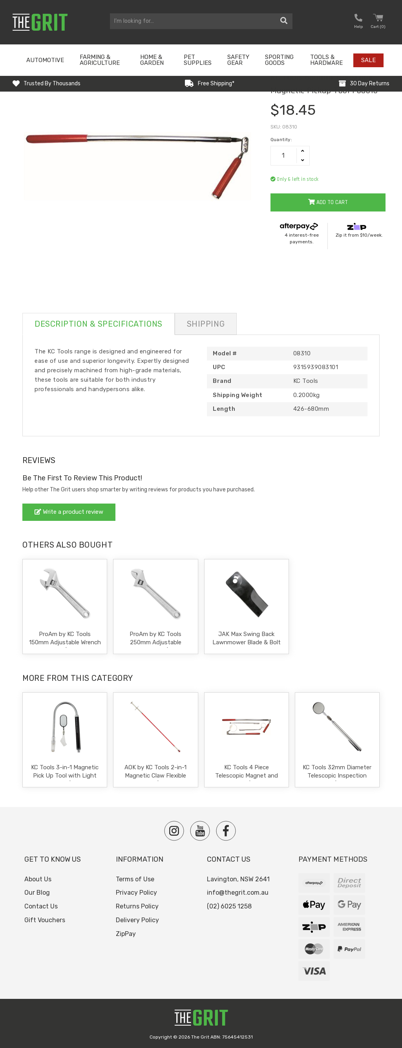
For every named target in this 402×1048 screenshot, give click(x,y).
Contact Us (41, 906)
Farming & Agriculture (100, 59)
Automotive (45, 60)
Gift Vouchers (44, 920)
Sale (368, 60)
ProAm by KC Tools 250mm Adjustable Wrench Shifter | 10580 (155, 642)
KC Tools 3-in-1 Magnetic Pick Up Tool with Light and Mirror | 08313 (65, 775)
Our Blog (37, 892)
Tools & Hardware (326, 59)
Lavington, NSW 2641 (238, 879)
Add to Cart (328, 202)
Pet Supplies (198, 59)
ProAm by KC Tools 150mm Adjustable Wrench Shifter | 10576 (65, 642)
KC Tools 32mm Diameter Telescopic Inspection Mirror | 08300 (337, 775)
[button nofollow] (358, 22)
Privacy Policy (136, 892)
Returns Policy (137, 906)
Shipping (206, 324)
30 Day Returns (369, 83)
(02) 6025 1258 (229, 906)
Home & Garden (152, 59)
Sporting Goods (279, 59)
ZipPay (126, 934)
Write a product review (69, 511)
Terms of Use (135, 879)
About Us (37, 879)
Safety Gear (238, 59)
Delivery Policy (137, 920)
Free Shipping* (216, 83)
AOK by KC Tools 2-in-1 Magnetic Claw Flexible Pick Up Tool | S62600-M (155, 775)
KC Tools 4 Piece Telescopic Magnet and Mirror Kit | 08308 (246, 775)
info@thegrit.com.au (238, 892)
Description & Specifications (99, 324)
